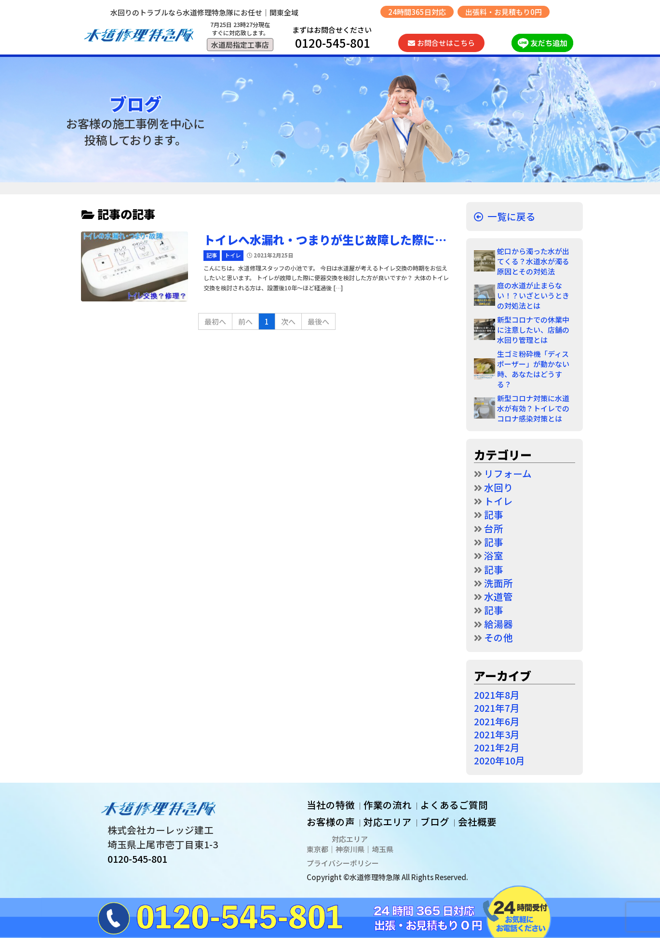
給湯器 (498, 624)
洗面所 (498, 583)
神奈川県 (350, 849)
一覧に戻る (511, 216)
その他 (498, 637)
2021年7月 (497, 708)
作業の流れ (388, 805)
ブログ (434, 822)
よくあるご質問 (454, 805)
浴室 (493, 555)
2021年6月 (497, 721)
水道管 (498, 596)
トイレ (498, 501)
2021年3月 (497, 734)
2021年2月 (497, 747)
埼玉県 (382, 849)
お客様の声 (331, 822)
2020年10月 (499, 760)
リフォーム (508, 473)
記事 (493, 514)
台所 (493, 528)
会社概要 (477, 822)
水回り (498, 487)
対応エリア (388, 822)
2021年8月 (497, 695)
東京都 (317, 849)
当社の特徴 (331, 805)
